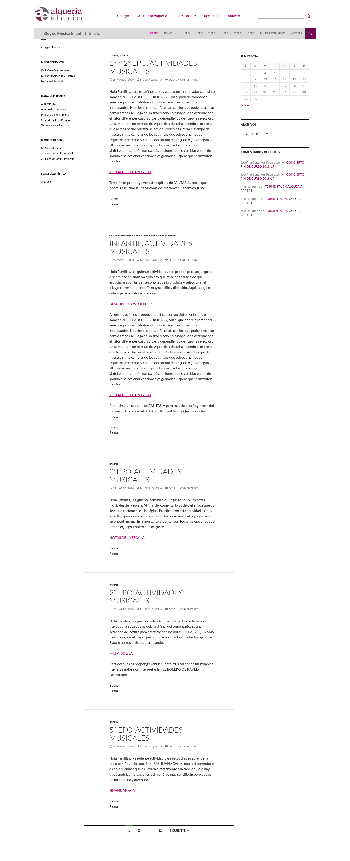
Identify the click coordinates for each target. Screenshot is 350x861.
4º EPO (225, 33)
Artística (46, 181)
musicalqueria (151, 79)
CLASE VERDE (158, 235)
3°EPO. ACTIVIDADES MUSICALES (145, 475)
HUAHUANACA (122, 790)
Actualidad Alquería (151, 15)
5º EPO (238, 33)
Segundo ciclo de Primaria (56, 120)
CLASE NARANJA (120, 235)
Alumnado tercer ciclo (54, 109)
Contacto (232, 15)
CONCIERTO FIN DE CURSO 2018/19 (272, 164)
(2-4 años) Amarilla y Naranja (58, 75)
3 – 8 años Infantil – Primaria (57, 153)
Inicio (154, 33)
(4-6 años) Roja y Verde (54, 81)
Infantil (168, 33)
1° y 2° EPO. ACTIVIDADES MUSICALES (153, 67)
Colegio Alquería (50, 47)
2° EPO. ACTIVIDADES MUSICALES (146, 596)
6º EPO (250, 33)
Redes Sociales (185, 15)
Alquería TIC (48, 103)
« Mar (246, 105)
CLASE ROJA (140, 235)
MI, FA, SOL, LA (121, 653)
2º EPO (199, 33)
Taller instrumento (272, 33)
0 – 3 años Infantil (51, 148)
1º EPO (186, 33)
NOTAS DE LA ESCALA (127, 537)
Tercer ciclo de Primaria (55, 125)
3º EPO (212, 33)
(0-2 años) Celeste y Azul (55, 70)
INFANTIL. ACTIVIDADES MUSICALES (150, 247)
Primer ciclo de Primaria (55, 114)
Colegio (123, 15)
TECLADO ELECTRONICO (130, 172)
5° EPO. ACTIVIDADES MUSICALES (146, 733)
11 (160, 830)
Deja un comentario (183, 79)
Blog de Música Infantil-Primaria (71, 33)
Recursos (211, 15)
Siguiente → (180, 830)
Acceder (296, 33)
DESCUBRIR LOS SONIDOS (130, 303)
